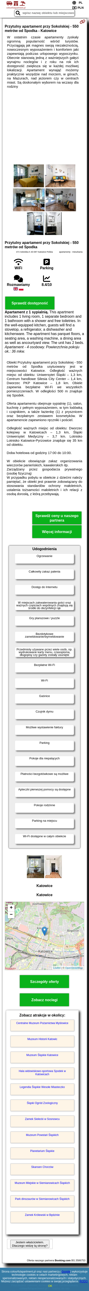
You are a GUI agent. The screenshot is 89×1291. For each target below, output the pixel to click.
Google (65, 1271)
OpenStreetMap (74, 967)
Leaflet (57, 967)
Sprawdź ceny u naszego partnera (56, 518)
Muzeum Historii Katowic (42, 1039)
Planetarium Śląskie (42, 1151)
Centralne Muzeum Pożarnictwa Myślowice (42, 1023)
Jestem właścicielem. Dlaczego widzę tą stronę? (30, 1244)
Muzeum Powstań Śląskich (42, 1135)
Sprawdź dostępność (30, 303)
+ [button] (11, 908)
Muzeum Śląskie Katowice (42, 1055)
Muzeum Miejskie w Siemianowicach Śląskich (42, 1183)
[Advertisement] (44, 126)
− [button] (11, 914)
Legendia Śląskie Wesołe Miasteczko (42, 1087)
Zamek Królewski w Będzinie (42, 1215)
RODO (84, 1281)
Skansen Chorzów (42, 1167)
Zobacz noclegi (44, 1000)
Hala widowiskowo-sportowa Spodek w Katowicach (42, 1072)
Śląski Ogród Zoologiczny (42, 1103)
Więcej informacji (57, 532)
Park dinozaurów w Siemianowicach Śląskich (42, 1199)
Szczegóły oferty (44, 982)
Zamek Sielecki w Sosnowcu (42, 1119)
